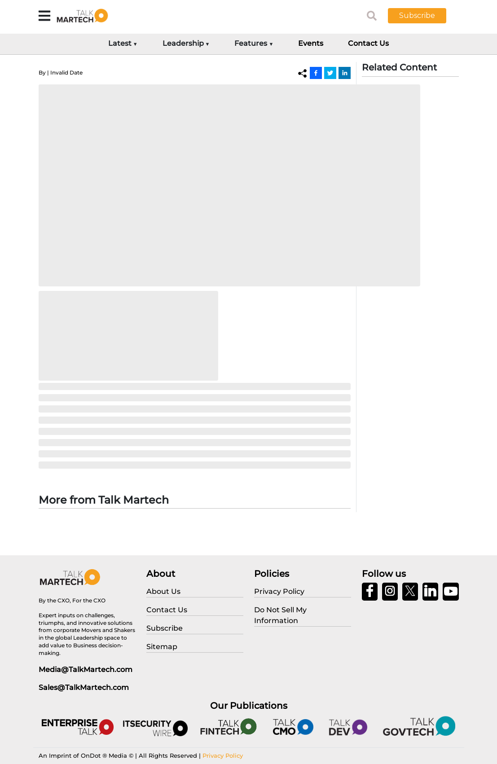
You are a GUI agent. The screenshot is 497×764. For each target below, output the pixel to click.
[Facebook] (316, 73)
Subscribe (417, 15)
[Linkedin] (345, 73)
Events (310, 43)
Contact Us (368, 43)
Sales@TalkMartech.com (84, 687)
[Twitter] (330, 73)
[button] (424, 15)
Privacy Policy (222, 755)
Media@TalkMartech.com (85, 669)
